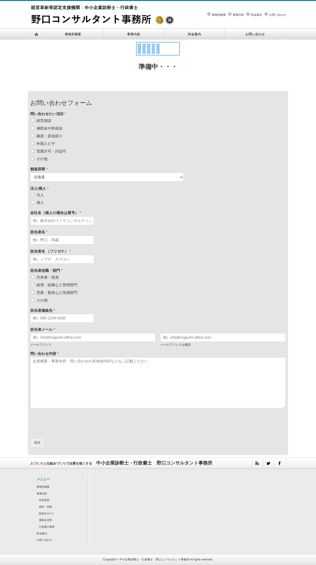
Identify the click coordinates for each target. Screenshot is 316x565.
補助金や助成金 (49, 128)
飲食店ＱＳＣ (46, 513)
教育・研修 (45, 506)
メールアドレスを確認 (175, 344)
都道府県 (39, 169)
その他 (42, 159)
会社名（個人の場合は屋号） (55, 213)
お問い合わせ (277, 14)
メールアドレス (40, 344)
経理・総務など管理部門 (56, 285)
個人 (40, 203)
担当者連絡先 (42, 310)
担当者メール (42, 329)
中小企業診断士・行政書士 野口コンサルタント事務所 (154, 559)
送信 (37, 442)
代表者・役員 (47, 277)
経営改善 (44, 500)
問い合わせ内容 (44, 354)
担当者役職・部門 (46, 271)
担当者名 (39, 232)
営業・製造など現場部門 (56, 293)
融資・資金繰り (49, 136)
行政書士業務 (46, 526)
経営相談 (43, 121)
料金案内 (256, 14)
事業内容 (238, 14)
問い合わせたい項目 (48, 114)
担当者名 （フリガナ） (50, 251)
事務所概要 (219, 14)
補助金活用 (45, 520)
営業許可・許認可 (51, 151)
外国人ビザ (45, 144)
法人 (40, 195)
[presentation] (65, 430)
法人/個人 (39, 188)
